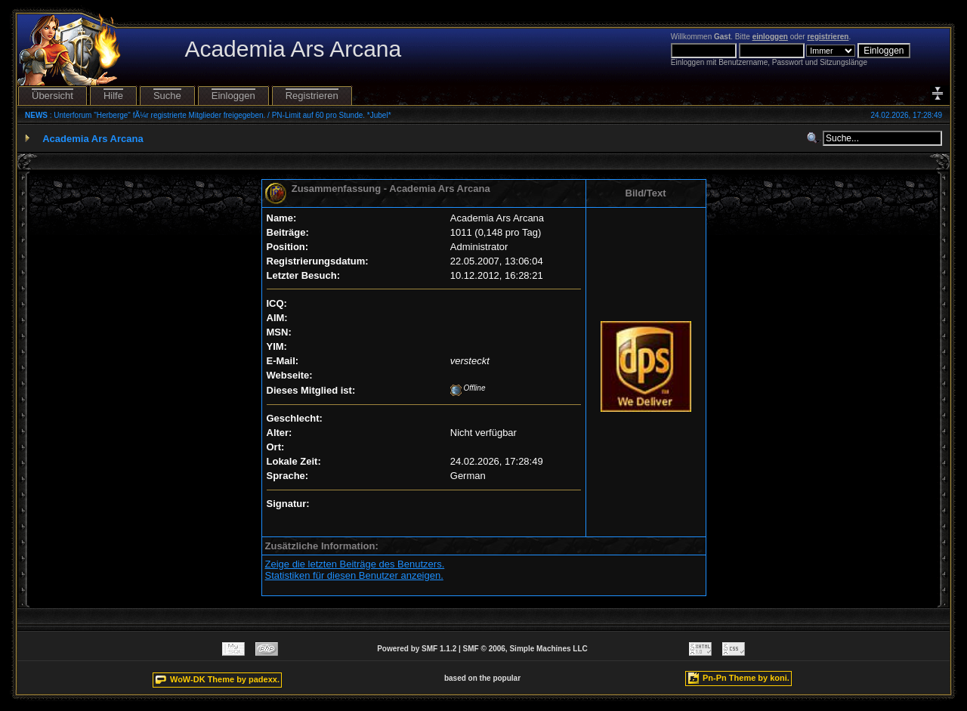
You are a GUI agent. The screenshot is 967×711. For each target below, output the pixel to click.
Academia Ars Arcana (92, 138)
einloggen (770, 36)
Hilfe (113, 95)
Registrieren (312, 95)
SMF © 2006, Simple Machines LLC (525, 649)
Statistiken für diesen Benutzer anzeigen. (354, 575)
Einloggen (233, 95)
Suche (167, 95)
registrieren (827, 36)
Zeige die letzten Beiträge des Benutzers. (355, 564)
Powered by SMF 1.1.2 (416, 649)
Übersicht (52, 95)
